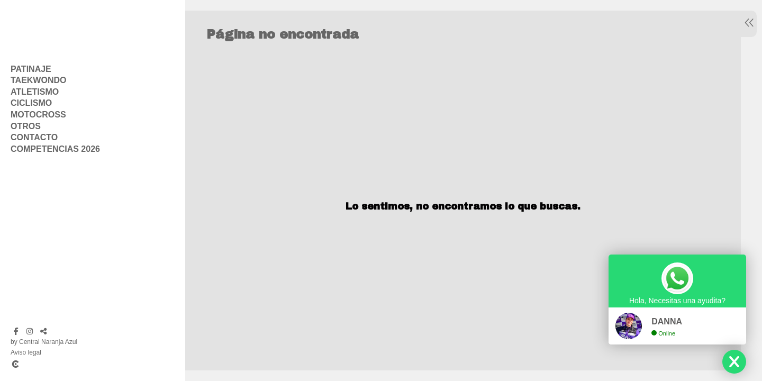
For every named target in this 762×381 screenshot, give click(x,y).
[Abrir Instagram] (29, 331)
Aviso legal (26, 352)
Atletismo (35, 91)
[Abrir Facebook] (16, 331)
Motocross (38, 114)
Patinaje (31, 69)
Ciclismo (31, 102)
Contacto (34, 137)
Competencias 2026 (55, 148)
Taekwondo (38, 80)
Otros (26, 126)
